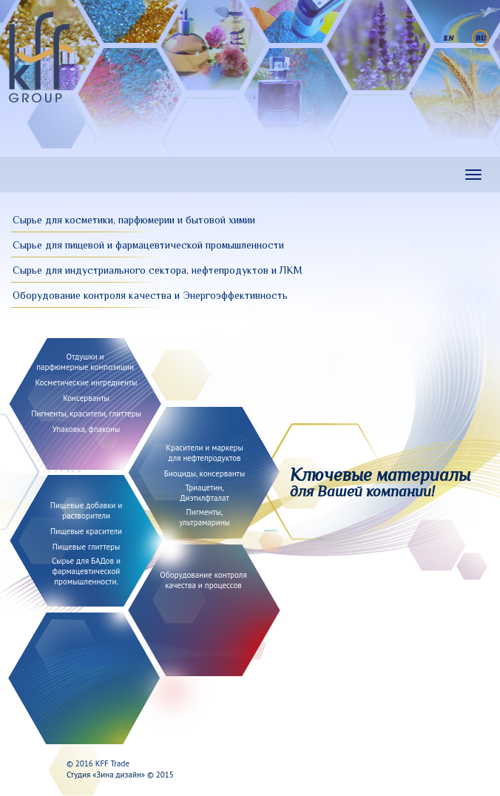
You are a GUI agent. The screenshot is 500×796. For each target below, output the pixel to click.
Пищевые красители (86, 531)
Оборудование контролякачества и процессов (203, 580)
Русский (480, 38)
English (449, 38)
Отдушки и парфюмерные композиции (85, 361)
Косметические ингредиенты (87, 382)
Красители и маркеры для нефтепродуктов (204, 452)
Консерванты (86, 398)
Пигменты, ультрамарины (204, 517)
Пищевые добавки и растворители (86, 510)
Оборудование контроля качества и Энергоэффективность (150, 295)
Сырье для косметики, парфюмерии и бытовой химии (134, 220)
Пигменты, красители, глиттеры (86, 413)
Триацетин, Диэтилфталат (204, 492)
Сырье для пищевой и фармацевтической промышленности (148, 245)
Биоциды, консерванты (205, 473)
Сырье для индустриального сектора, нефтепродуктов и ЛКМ (158, 270)
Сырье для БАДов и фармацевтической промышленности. (86, 571)
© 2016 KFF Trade (98, 763)
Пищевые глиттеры (87, 547)
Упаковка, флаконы (86, 429)
